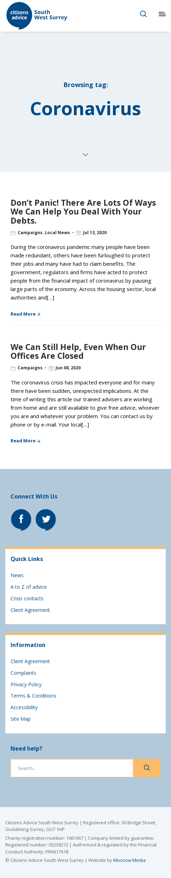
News (17, 575)
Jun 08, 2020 (68, 368)
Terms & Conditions (33, 695)
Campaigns (30, 233)
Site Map (21, 718)
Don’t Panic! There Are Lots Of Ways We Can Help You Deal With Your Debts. (83, 211)
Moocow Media (129, 860)
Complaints (23, 672)
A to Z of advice (29, 586)
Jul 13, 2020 (95, 233)
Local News (57, 233)
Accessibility (24, 707)
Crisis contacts (27, 598)
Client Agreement (30, 610)
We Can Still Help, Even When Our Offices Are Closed (78, 351)
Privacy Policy (26, 684)
